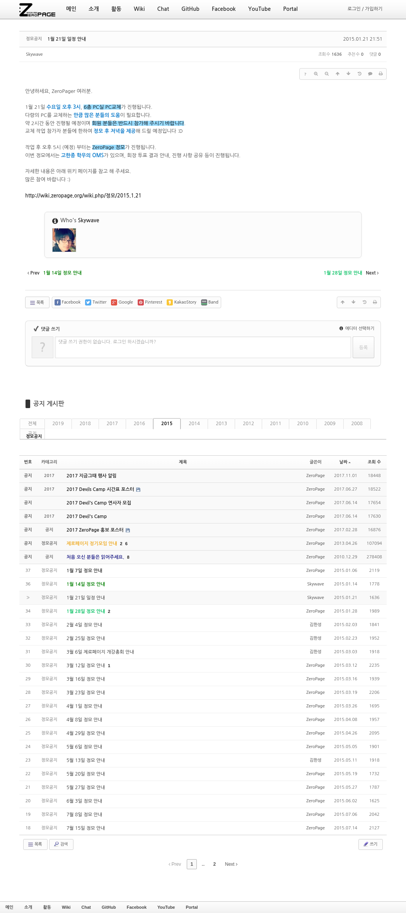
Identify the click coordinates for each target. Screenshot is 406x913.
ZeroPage (315, 476)
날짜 (345, 462)
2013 (221, 423)
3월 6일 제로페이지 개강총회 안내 (100, 652)
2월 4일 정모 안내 (84, 625)
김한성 (316, 625)
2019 (58, 423)
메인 (9, 907)
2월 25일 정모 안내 (86, 638)
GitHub (109, 907)
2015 (166, 423)
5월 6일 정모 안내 (84, 747)
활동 (47, 907)
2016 (139, 423)
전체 (32, 423)
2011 (275, 423)
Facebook (137, 907)
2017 (112, 423)
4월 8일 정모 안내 (84, 719)
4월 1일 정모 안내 (84, 706)
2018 (85, 423)
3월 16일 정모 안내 (86, 679)
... (202, 864)
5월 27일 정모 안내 (86, 787)
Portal (192, 907)
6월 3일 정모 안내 (84, 801)
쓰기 (370, 844)
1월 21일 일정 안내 (66, 39)
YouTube (166, 907)
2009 (330, 423)
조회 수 (374, 462)
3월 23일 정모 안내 (86, 692)
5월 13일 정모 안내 (86, 760)
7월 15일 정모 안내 (86, 828)
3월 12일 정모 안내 (86, 665)
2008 (357, 423)
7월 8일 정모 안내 (84, 814)
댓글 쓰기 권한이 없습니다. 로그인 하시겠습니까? (107, 342)
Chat (86, 907)
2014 (194, 423)
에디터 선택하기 (356, 328)
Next (231, 864)
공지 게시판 (48, 404)
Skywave (34, 54)
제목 (183, 462)
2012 (248, 423)
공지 (32, 433)
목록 (36, 302)
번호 (28, 462)
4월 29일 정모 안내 (86, 733)
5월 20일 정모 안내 (86, 774)
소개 (28, 907)
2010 (302, 423)
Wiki (66, 907)
